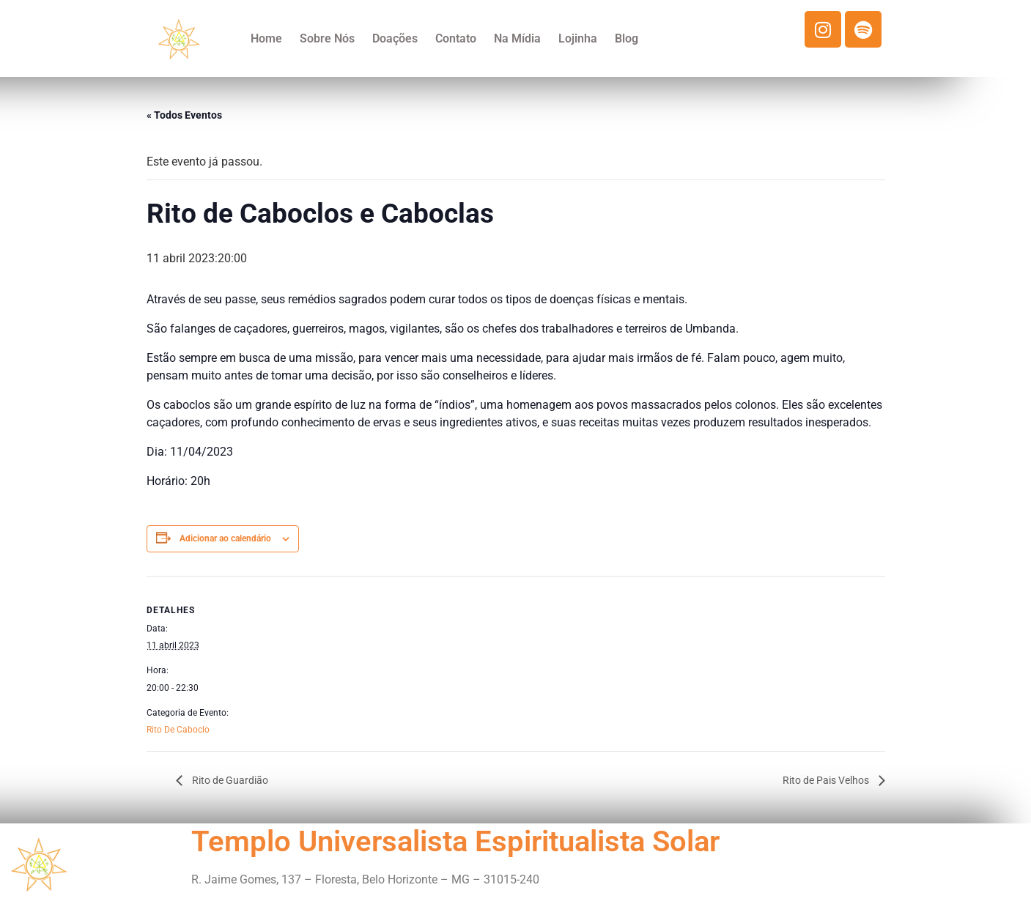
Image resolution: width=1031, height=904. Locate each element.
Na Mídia (517, 38)
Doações (395, 38)
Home (266, 38)
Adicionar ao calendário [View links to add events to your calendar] (225, 538)
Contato (455, 38)
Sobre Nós (327, 38)
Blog (626, 38)
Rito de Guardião (229, 780)
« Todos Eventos (184, 115)
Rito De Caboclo (178, 730)
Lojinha (577, 38)
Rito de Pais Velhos (827, 780)
